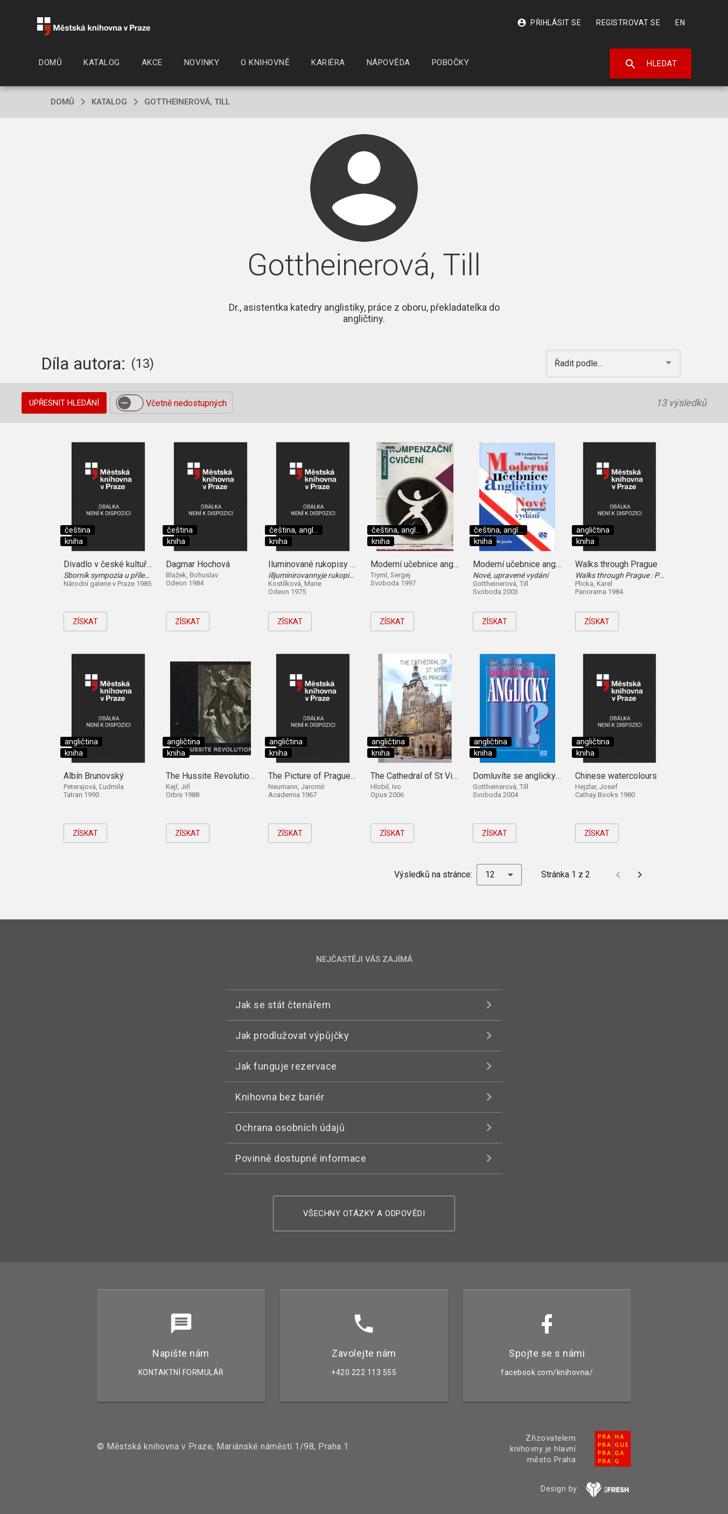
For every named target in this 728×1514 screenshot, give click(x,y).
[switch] (130, 402)
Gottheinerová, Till (187, 102)
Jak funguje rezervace (286, 1066)
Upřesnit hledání (64, 403)
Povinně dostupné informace (300, 1158)
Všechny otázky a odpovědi (364, 1213)
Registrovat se (628, 22)
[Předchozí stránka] (618, 874)
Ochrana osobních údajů (290, 1127)
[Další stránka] (639, 874)
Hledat (650, 64)
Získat (85, 621)
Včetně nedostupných (186, 403)
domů (62, 102)
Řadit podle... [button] (580, 363)
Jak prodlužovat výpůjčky (292, 1035)
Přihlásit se (549, 22)
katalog (109, 102)
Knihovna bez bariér (280, 1097)
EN (680, 22)
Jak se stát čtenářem (283, 1004)
